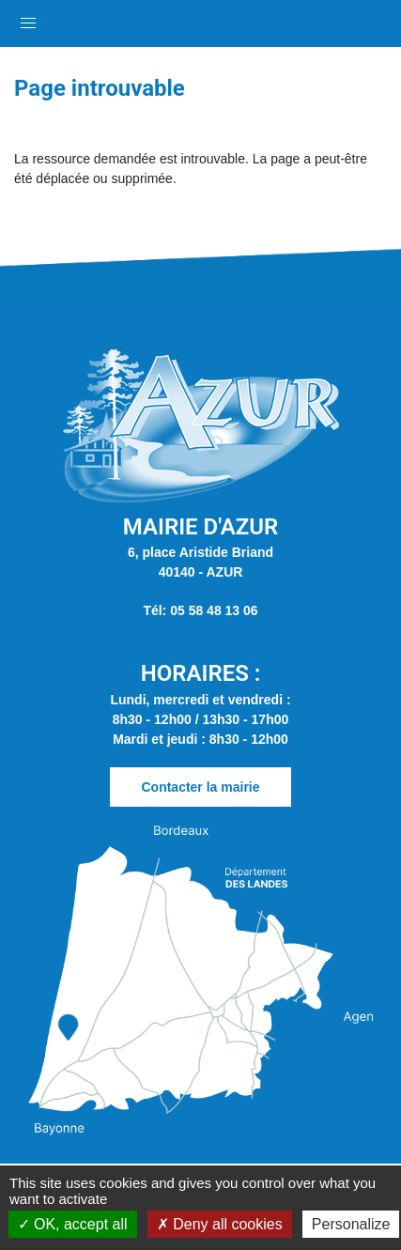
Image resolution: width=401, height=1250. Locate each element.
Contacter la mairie (200, 787)
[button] (28, 19)
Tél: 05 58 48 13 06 (200, 610)
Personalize (351, 1224)
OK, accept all (73, 1224)
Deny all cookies (220, 1224)
